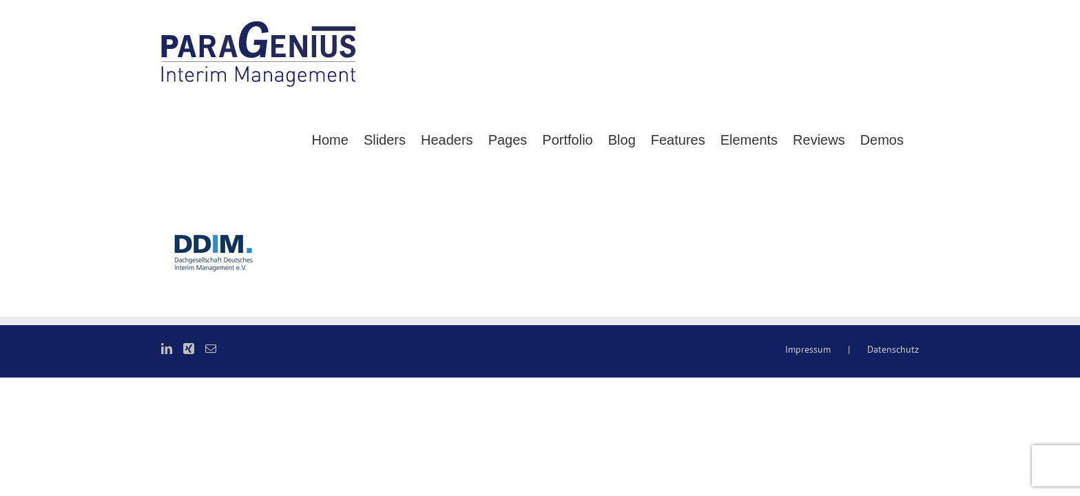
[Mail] (210, 451)
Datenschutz (893, 452)
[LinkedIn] (166, 451)
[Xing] (188, 451)
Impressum (808, 452)
